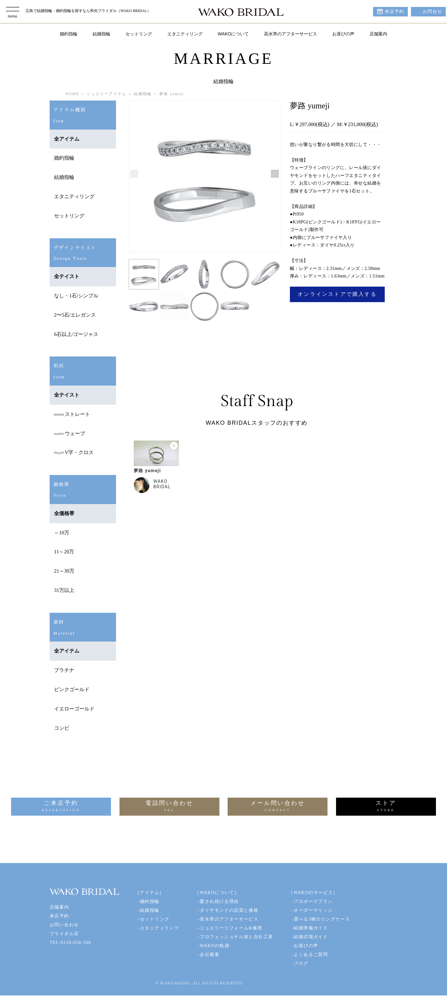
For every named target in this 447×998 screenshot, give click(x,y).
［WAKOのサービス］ (313, 892)
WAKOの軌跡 (215, 945)
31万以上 (64, 590)
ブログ (301, 963)
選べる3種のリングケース (322, 919)
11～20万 (64, 551)
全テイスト (66, 276)
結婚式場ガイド (311, 936)
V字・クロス (74, 452)
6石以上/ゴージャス (76, 334)
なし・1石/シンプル (76, 295)
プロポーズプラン (313, 901)
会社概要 (209, 954)
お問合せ (432, 11)
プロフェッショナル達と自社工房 (236, 936)
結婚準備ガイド (311, 928)
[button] (275, 174)
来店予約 (394, 11)
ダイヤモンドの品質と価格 (229, 910)
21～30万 (64, 571)
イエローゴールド (74, 708)
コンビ (61, 728)
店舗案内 (378, 33)
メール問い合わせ (278, 807)
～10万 (61, 532)
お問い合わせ (64, 924)
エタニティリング (185, 33)
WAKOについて (233, 33)
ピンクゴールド (71, 689)
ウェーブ (69, 433)
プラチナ (64, 670)
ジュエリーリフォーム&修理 (231, 928)
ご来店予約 (61, 807)
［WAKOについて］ (217, 892)
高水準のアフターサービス (290, 33)
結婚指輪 (101, 33)
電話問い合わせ (169, 807)
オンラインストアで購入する (337, 294)
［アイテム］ (149, 892)
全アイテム (66, 139)
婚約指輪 (68, 33)
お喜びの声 (343, 33)
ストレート (72, 414)
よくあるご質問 (311, 954)
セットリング (139, 33)
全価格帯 (64, 513)
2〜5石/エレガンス (75, 315)
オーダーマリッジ (313, 910)
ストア (386, 807)
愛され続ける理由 (219, 901)
